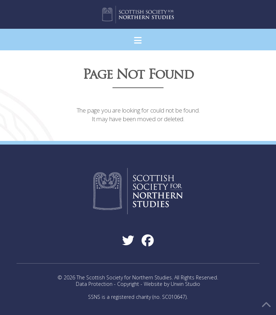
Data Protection (94, 283)
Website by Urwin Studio (172, 283)
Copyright (128, 283)
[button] (138, 40)
